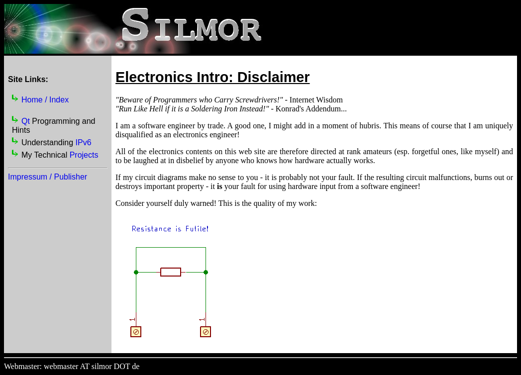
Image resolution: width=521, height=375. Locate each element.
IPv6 (84, 142)
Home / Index (45, 99)
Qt (25, 121)
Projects (84, 155)
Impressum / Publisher (47, 177)
